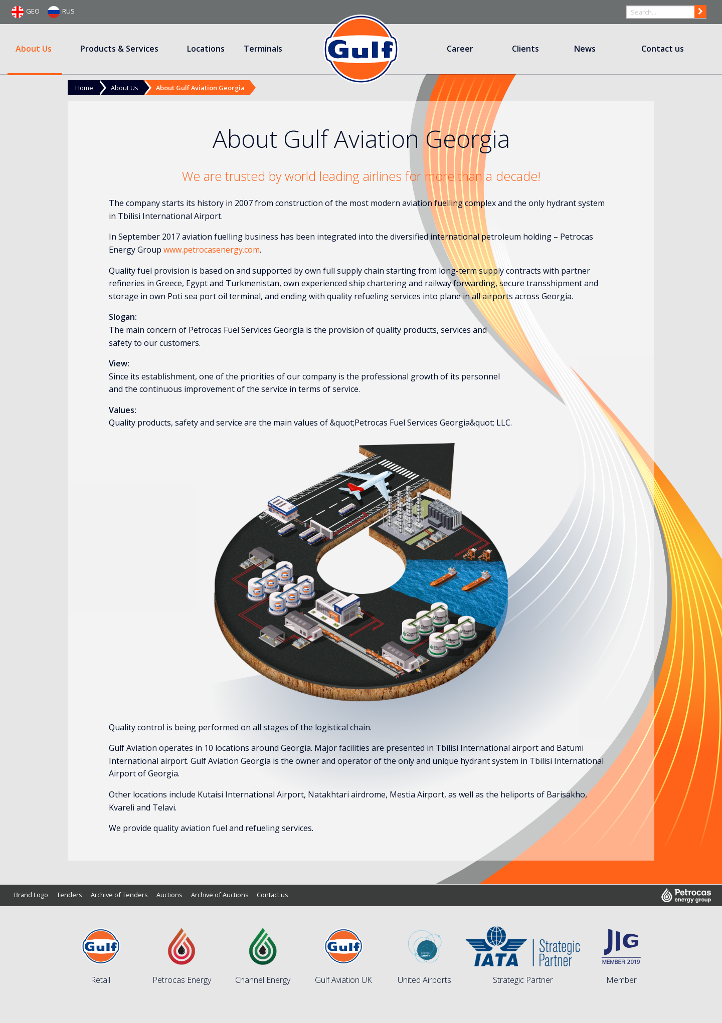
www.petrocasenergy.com (211, 249)
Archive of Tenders (119, 894)
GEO (26, 12)
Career (460, 48)
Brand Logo (31, 894)
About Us (34, 48)
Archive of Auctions (220, 894)
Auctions (169, 894)
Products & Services (119, 48)
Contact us (662, 48)
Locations (206, 48)
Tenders (69, 894)
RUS (61, 12)
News (585, 48)
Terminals (263, 48)
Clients (525, 48)
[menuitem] (35, 49)
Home (84, 87)
